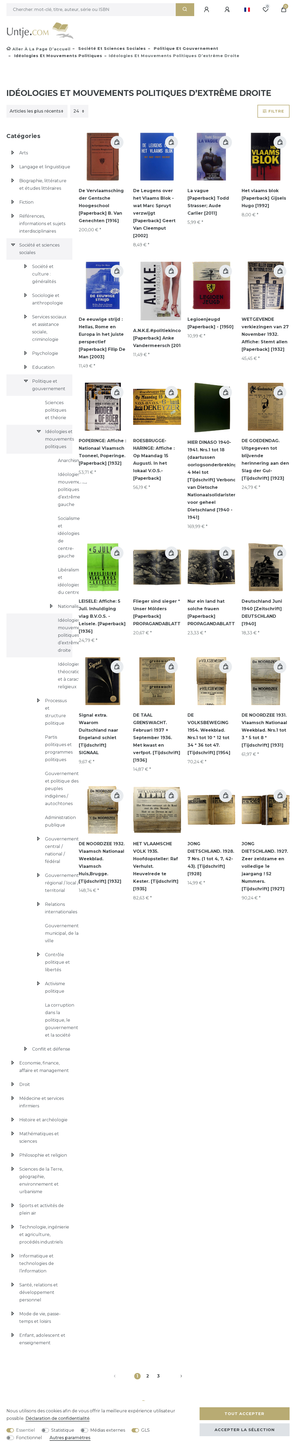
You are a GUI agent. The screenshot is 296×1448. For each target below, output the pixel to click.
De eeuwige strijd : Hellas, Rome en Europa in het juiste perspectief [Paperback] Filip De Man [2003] (102, 338)
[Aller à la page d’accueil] (38, 49)
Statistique (62, 1430)
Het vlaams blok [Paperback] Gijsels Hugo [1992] (264, 198)
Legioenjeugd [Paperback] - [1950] (211, 323)
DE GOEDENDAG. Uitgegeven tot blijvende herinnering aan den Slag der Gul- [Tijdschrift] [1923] (265, 459)
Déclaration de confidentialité (57, 1418)
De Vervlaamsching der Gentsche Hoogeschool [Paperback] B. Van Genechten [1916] (101, 205)
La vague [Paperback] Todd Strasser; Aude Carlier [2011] (208, 202)
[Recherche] (185, 9)
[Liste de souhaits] (265, 9)
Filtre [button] (273, 111)
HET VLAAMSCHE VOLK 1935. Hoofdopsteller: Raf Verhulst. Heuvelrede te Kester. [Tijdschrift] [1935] (155, 866)
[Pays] (247, 9)
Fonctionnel (29, 1437)
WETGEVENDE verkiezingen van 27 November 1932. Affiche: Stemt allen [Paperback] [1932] (265, 334)
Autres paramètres (70, 1437)
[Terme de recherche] (91, 9)
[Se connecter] (207, 9)
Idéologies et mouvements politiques (57, 55)
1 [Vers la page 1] (137, 1376)
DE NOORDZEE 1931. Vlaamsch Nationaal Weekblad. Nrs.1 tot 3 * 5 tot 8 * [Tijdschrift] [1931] (264, 730)
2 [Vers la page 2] (147, 1376)
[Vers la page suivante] (174, 1376)
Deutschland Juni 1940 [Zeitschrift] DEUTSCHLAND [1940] (262, 612)
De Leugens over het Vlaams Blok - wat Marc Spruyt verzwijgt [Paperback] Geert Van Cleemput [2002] (154, 213)
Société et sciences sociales (111, 48)
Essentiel (25, 1430)
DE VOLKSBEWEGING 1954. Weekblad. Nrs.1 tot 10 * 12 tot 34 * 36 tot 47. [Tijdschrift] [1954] (209, 734)
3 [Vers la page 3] (158, 1376)
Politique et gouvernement (185, 48)
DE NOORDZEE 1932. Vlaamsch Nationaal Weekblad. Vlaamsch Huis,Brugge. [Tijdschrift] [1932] (102, 862)
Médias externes (107, 1430)
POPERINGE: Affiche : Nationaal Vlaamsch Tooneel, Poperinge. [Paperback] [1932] (102, 452)
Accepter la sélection (245, 1429)
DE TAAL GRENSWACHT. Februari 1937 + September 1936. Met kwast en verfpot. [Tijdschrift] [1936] (156, 738)
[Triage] (37, 111)
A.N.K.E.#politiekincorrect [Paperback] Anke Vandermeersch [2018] (162, 338)
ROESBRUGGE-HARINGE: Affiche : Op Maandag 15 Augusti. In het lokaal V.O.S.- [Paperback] (154, 459)
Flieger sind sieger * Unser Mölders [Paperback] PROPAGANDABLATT (157, 612)
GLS (145, 1430)
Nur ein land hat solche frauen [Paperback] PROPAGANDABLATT (211, 612)
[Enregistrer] (228, 9)
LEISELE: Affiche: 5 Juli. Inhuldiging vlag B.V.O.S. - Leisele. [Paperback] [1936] (102, 616)
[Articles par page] (79, 111)
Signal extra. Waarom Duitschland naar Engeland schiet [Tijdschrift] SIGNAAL (98, 734)
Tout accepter (244, 1413)
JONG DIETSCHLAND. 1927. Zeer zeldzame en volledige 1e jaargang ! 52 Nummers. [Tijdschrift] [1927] (265, 866)
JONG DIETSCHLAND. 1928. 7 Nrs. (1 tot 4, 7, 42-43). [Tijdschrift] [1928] (211, 858)
